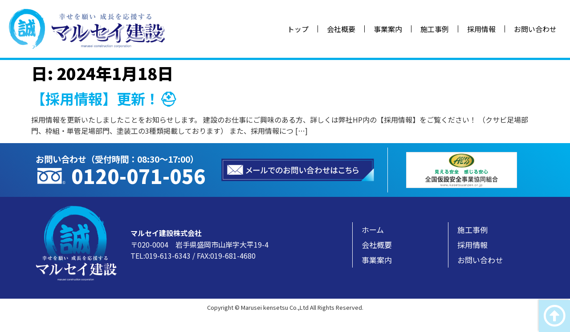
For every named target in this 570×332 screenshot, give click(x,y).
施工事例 (434, 29)
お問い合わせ (535, 29)
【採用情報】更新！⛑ (104, 98)
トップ (298, 29)
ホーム (373, 229)
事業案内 (388, 29)
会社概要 (341, 29)
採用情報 (481, 29)
